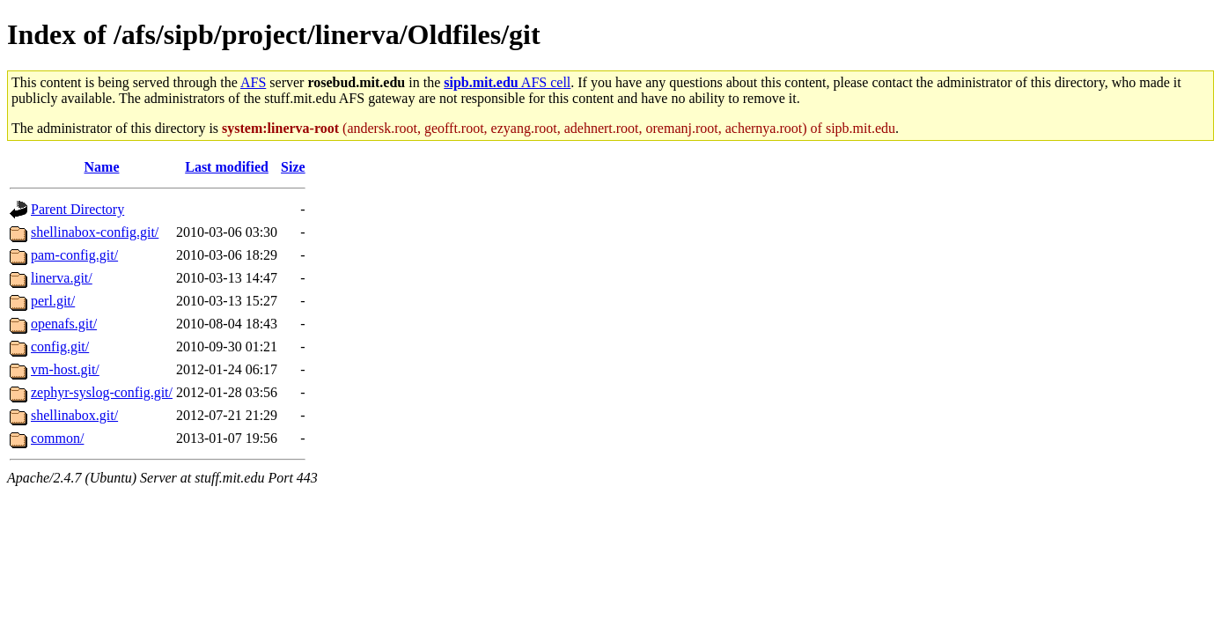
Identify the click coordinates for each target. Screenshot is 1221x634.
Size (293, 166)
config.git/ (60, 346)
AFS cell (507, 82)
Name (102, 166)
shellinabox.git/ (74, 415)
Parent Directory (77, 209)
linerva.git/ (61, 277)
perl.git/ (53, 300)
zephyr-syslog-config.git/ (102, 392)
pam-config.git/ (74, 254)
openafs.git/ (64, 323)
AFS (253, 82)
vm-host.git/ (65, 369)
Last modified (226, 166)
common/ (57, 438)
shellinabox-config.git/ (94, 232)
